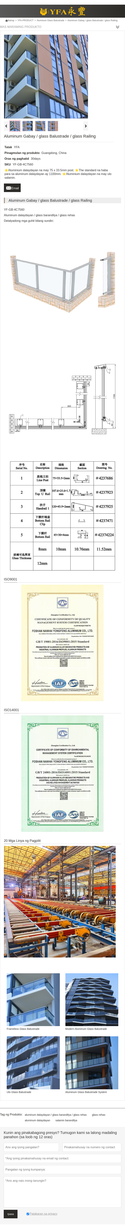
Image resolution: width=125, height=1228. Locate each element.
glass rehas (98, 1114)
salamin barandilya (66, 1120)
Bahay (9, 20)
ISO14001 (11, 710)
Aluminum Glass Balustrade (50, 20)
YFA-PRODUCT (26, 20)
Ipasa (10, 1214)
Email (12, 187)
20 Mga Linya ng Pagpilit (22, 841)
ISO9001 (10, 579)
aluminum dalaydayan (37, 1120)
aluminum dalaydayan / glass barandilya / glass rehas (56, 1114)
